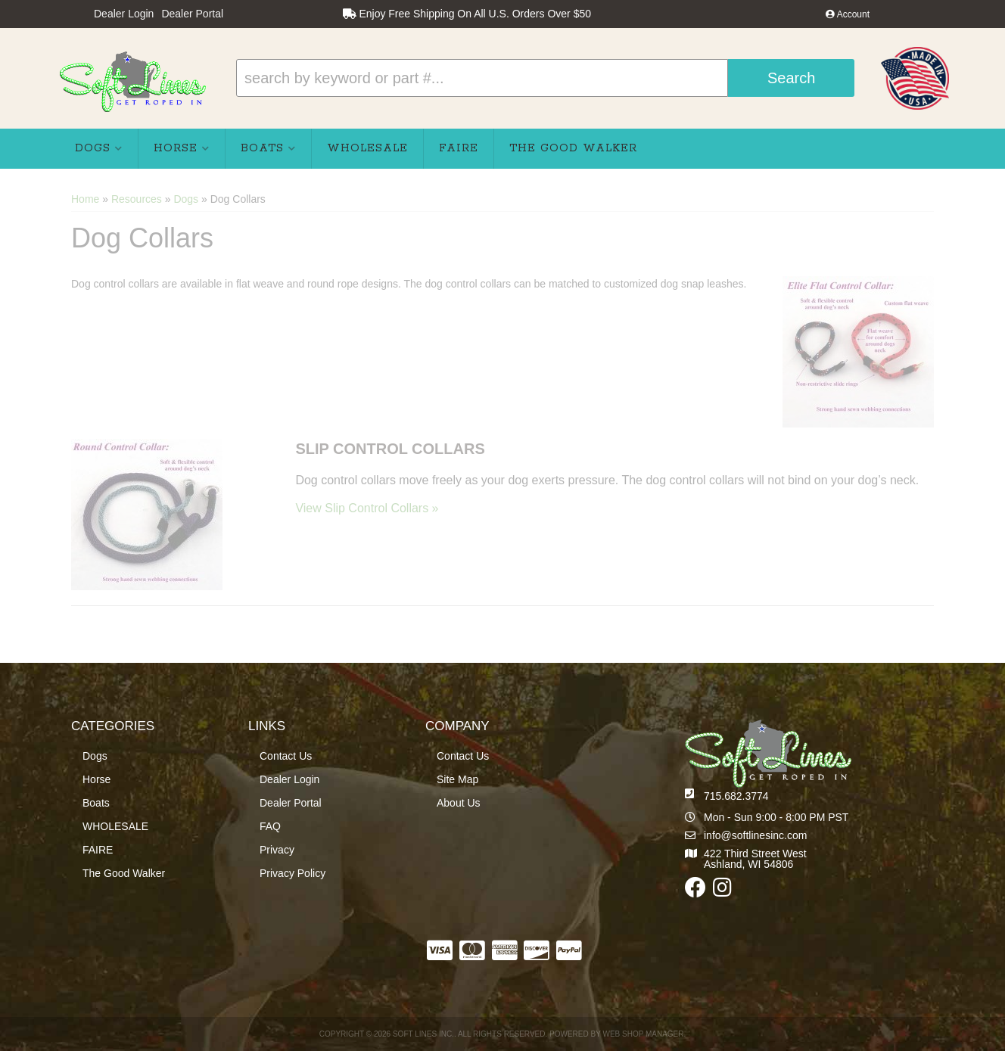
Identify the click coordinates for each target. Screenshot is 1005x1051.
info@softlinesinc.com (755, 835)
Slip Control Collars (389, 448)
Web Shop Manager (642, 1034)
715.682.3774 (736, 796)
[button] (545, 78)
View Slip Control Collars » (366, 508)
